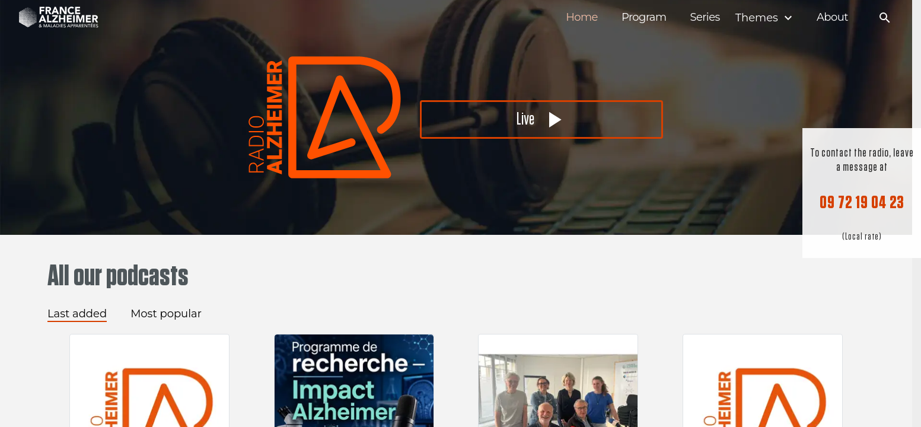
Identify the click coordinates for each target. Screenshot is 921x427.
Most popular (166, 313)
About (832, 17)
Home (582, 17)
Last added (77, 313)
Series (704, 17)
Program (644, 17)
